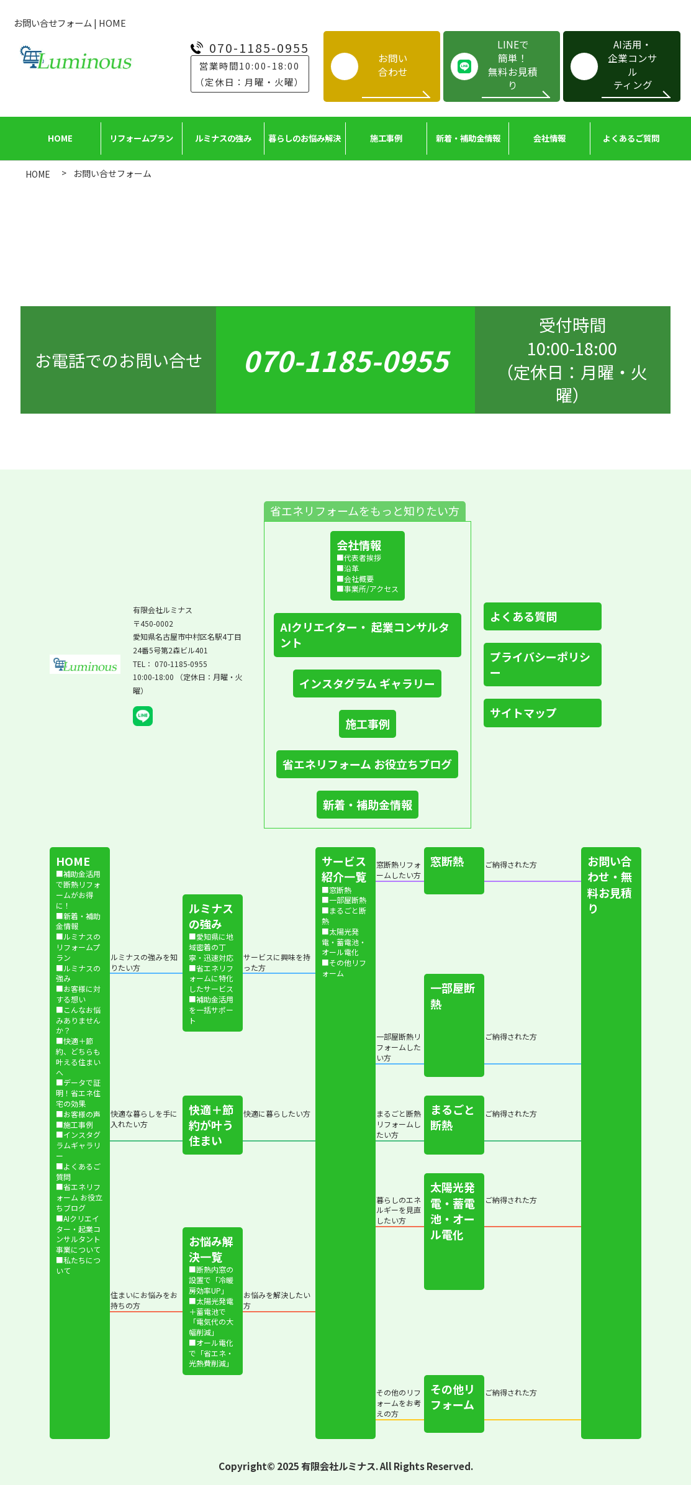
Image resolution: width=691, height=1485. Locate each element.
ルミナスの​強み (223, 138)
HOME (60, 138)
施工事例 (386, 138)
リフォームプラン (141, 138)
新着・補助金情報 (468, 138)
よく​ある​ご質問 (631, 138)
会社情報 (549, 138)
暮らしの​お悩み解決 (304, 138)
